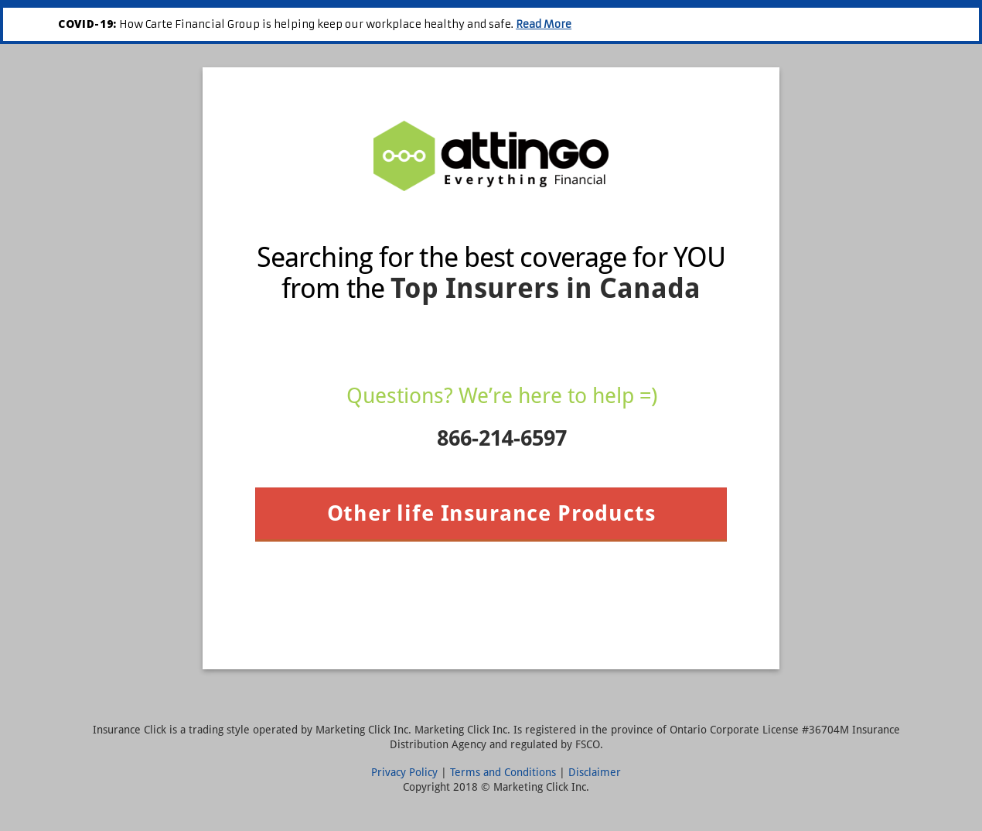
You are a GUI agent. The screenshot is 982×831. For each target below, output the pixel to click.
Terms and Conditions (503, 772)
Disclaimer (594, 772)
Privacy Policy (404, 772)
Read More (543, 24)
